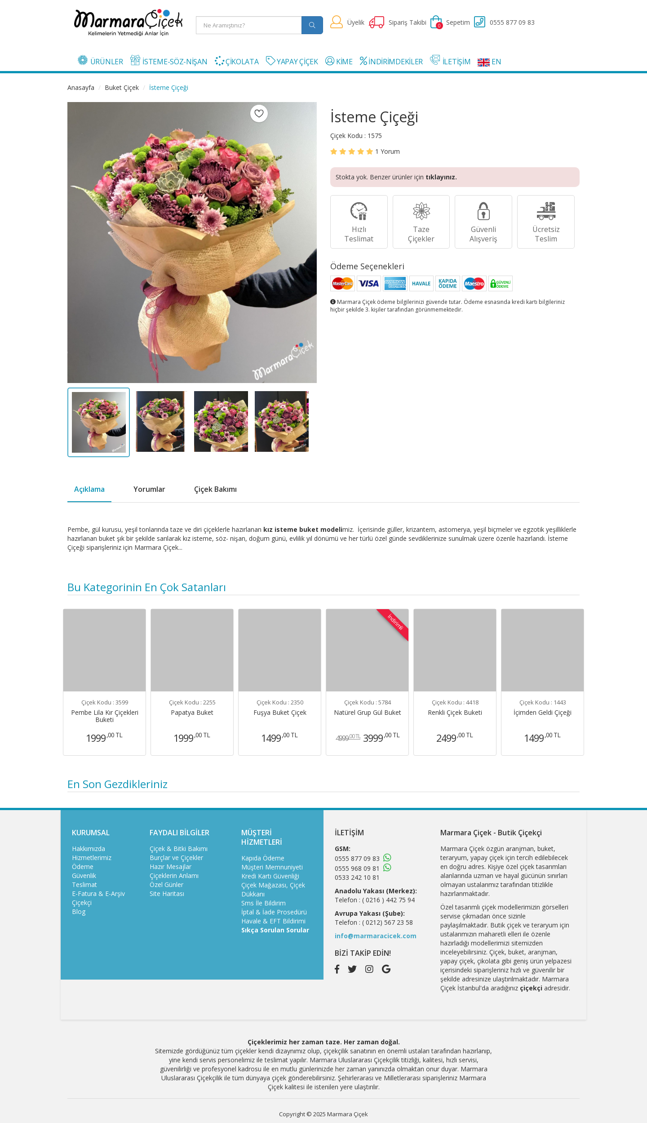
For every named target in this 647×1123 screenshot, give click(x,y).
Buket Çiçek (122, 87)
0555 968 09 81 (357, 868)
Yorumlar (149, 489)
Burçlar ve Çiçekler (176, 857)
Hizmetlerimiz (91, 857)
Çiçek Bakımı (215, 489)
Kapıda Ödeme (262, 858)
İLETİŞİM (450, 61)
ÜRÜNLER (100, 61)
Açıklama (89, 489)
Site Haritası (167, 893)
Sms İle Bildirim (263, 903)
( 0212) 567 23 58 (387, 922)
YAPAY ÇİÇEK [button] (292, 61)
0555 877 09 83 (357, 858)
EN (489, 62)
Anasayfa (80, 87)
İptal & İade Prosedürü (274, 912)
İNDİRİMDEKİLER (391, 61)
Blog (78, 911)
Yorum (387, 151)
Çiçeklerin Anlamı (174, 875)
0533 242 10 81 (357, 877)
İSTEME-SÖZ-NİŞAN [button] (169, 61)
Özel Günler (166, 884)
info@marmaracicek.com (376, 935)
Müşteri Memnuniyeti (272, 867)
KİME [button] (339, 61)
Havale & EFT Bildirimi (273, 921)
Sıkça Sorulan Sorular (275, 930)
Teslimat (84, 884)
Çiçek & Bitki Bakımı (179, 848)
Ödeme (82, 866)
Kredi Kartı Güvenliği (270, 876)
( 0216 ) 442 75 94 (388, 900)
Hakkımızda (88, 848)
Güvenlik (84, 875)
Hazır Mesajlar (170, 866)
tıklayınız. (441, 177)
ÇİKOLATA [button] (237, 61)
